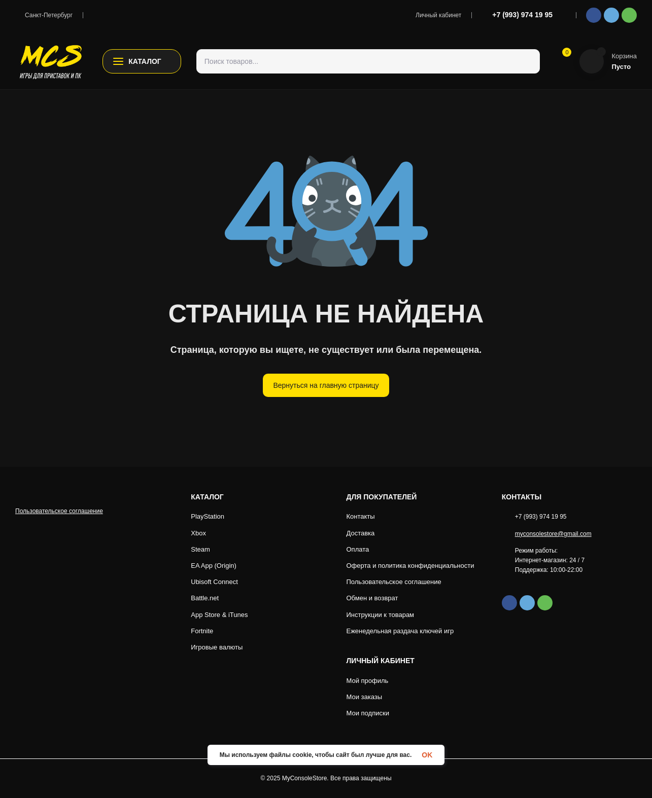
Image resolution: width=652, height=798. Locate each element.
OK (428, 754)
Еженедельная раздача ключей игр (401, 631)
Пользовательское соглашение (59, 545)
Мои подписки (368, 713)
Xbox (199, 533)
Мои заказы (365, 697)
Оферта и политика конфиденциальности (411, 565)
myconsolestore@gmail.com (556, 533)
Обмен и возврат (373, 598)
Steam (201, 549)
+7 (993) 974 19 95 (522, 14)
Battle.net (206, 598)
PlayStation (209, 516)
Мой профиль (368, 680)
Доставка (361, 533)
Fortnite (203, 631)
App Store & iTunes (220, 615)
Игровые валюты (217, 647)
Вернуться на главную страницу (326, 385)
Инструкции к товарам (381, 615)
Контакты (361, 516)
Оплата (358, 549)
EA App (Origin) (214, 565)
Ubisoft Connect (216, 582)
